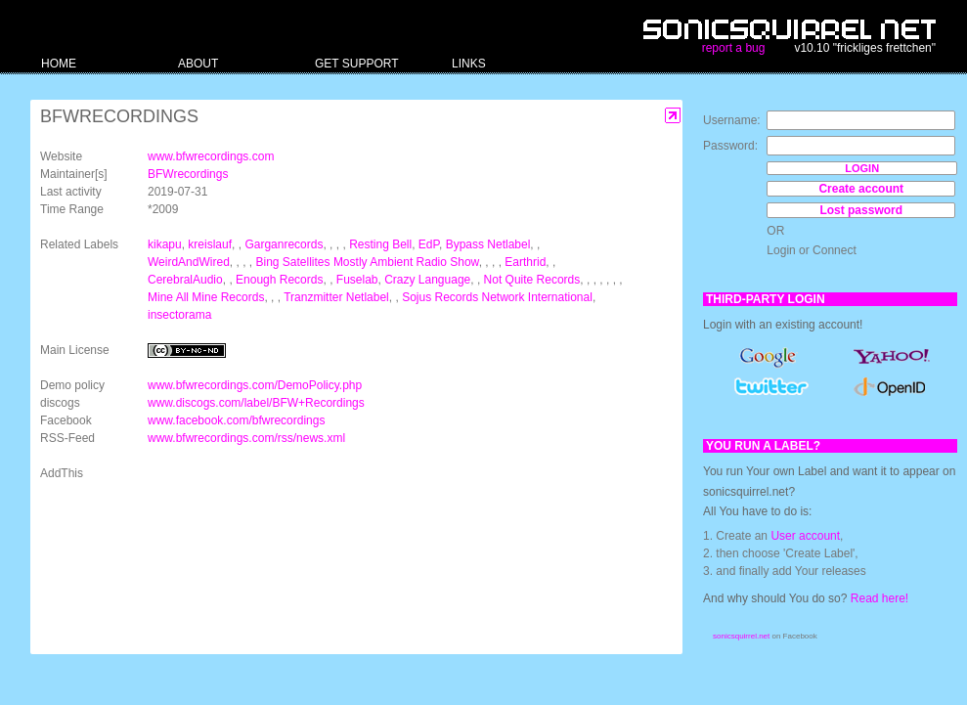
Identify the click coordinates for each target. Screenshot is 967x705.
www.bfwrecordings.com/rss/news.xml (246, 438)
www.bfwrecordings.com (211, 156)
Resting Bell (380, 244)
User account (805, 536)
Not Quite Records (532, 279)
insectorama (179, 315)
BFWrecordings (188, 174)
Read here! (879, 598)
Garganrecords (283, 244)
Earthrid (525, 262)
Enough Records (279, 279)
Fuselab (357, 279)
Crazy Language (427, 279)
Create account (860, 189)
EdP (428, 244)
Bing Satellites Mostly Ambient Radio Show (367, 262)
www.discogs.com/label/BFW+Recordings (256, 403)
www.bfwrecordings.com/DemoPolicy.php (255, 385)
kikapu (165, 244)
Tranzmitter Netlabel (336, 297)
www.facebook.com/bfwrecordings (236, 420)
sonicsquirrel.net (741, 636)
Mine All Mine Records (206, 297)
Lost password (860, 210)
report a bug (734, 48)
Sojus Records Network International (497, 297)
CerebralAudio (185, 279)
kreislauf (210, 244)
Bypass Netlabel (488, 244)
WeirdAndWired (189, 262)
